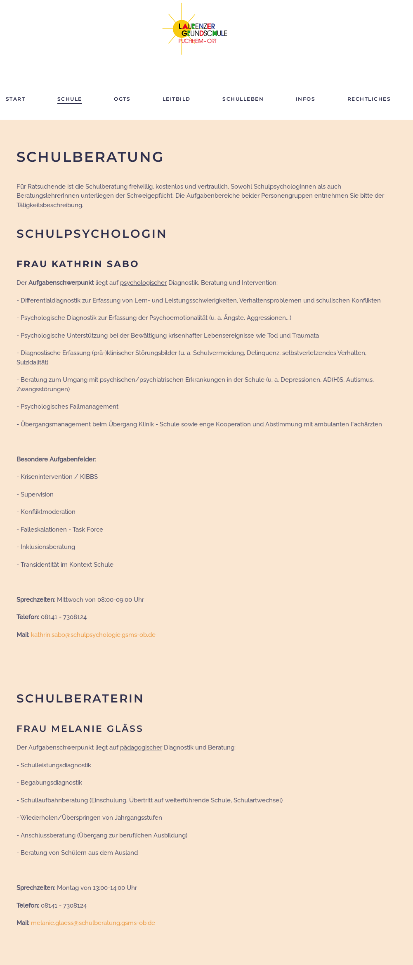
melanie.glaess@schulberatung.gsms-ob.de (93, 923)
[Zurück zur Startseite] (198, 29)
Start (16, 99)
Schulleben (243, 99)
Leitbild (177, 99)
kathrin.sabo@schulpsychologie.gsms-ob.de (93, 635)
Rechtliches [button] (369, 99)
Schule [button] (69, 99)
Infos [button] (306, 99)
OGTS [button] (122, 99)
